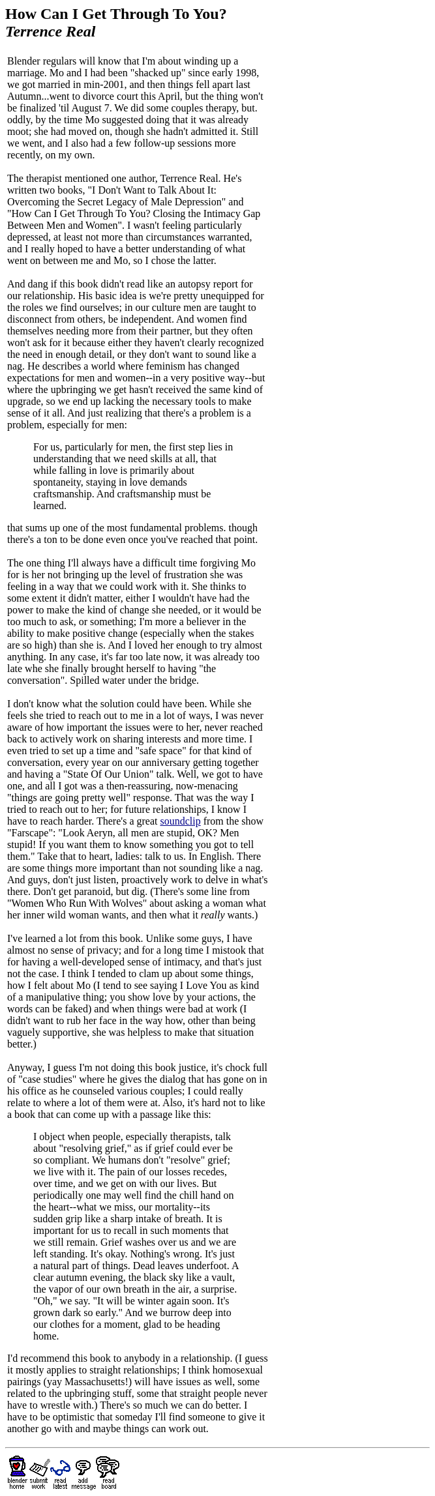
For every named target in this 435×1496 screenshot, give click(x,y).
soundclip (180, 821)
